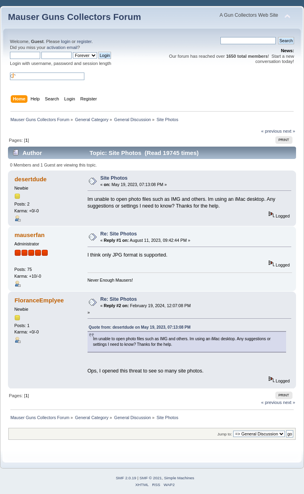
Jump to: (224, 434)
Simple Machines (179, 478)
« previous (271, 131)
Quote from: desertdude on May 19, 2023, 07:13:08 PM (140, 327)
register (84, 41)
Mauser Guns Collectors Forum (74, 17)
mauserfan (29, 234)
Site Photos (114, 178)
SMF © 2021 (151, 478)
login (65, 41)
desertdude (30, 179)
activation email (62, 47)
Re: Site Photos (118, 234)
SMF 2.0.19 (126, 478)
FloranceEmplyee (39, 300)
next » (289, 131)
